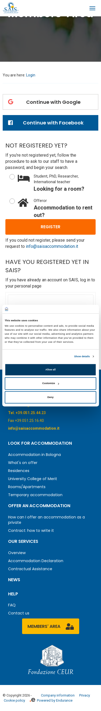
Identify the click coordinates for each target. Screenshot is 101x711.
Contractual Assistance (30, 569)
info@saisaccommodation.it (52, 246)
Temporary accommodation (35, 495)
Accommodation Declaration (35, 560)
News (14, 580)
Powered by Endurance (51, 700)
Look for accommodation (40, 443)
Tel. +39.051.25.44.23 (27, 413)
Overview (17, 552)
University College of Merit (32, 478)
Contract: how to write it (31, 530)
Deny (50, 397)
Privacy (84, 695)
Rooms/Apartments (27, 486)
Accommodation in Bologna (34, 454)
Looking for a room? (57, 183)
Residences (18, 470)
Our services (23, 541)
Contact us (18, 613)
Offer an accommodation (39, 506)
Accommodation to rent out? (57, 208)
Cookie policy (14, 700)
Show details (82, 356)
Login (30, 75)
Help (13, 594)
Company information (58, 695)
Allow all (51, 369)
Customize (50, 383)
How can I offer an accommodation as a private (46, 519)
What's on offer (22, 462)
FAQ (12, 605)
